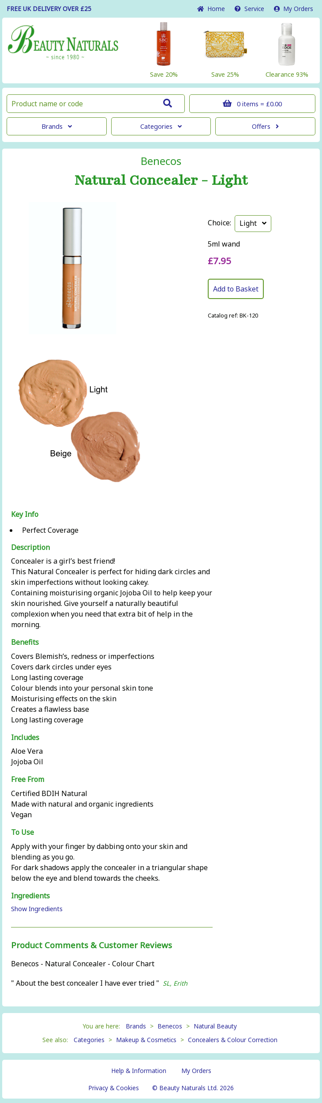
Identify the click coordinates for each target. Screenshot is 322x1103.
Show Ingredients (37, 909)
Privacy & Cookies (113, 1088)
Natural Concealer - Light (161, 180)
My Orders (293, 8)
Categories (161, 126)
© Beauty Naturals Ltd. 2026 (193, 1088)
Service (249, 8)
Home (211, 8)
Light (253, 223)
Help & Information (138, 1070)
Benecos (161, 161)
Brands (56, 126)
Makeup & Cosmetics (146, 1040)
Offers (265, 126)
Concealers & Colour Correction (232, 1040)
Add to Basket (235, 289)
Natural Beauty (215, 1026)
